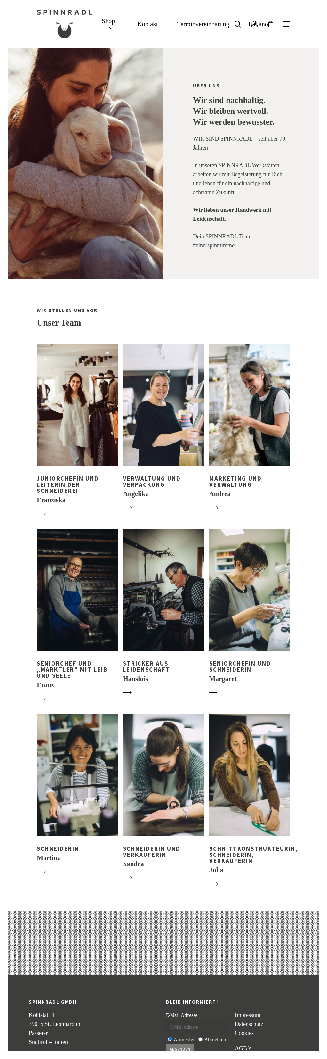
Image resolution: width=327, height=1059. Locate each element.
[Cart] (270, 24)
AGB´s (243, 1048)
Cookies (244, 1033)
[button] (286, 24)
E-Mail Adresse (181, 1015)
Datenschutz (249, 1024)
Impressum (247, 1015)
